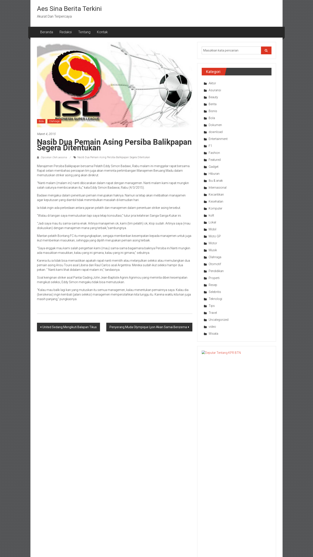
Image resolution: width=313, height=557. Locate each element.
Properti (214, 278)
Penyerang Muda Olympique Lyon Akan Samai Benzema (148, 327)
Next (273, 468)
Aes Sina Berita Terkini (69, 8)
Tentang (84, 32)
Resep (213, 285)
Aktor (212, 83)
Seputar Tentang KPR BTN (246, 355)
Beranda (46, 32)
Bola (41, 121)
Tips (212, 306)
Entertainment (218, 139)
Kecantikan (216, 194)
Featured (215, 159)
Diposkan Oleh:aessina (53, 157)
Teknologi (215, 299)
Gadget (213, 166)
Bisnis (213, 111)
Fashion (214, 153)
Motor (213, 243)
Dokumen (215, 125)
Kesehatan (216, 201)
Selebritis (215, 292)
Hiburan (214, 173)
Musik (213, 250)
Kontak (102, 32)
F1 (210, 146)
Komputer (215, 208)
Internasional (217, 187)
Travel (213, 312)
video (212, 326)
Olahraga (54, 121)
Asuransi (215, 90)
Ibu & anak (216, 180)
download (216, 132)
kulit (211, 215)
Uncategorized (218, 319)
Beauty (213, 97)
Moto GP (215, 236)
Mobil (212, 229)
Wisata (213, 333)
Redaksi (66, 32)
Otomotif (215, 264)
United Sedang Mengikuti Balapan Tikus (69, 327)
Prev (200, 468)
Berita (212, 104)
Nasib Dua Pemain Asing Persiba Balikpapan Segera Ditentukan (113, 157)
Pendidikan (216, 271)
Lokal (212, 222)
